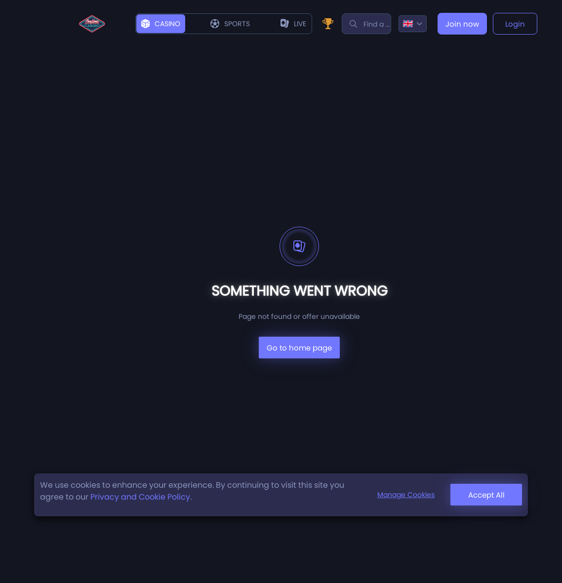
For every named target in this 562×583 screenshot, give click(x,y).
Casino (160, 23)
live (293, 23)
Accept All (486, 495)
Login (515, 24)
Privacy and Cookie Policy (140, 497)
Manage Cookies (406, 495)
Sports (230, 23)
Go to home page (299, 348)
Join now (462, 24)
